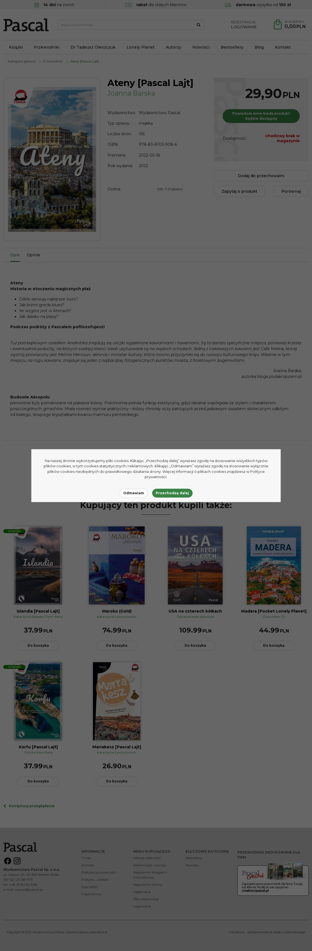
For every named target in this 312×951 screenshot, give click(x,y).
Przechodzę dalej (172, 493)
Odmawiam (133, 493)
